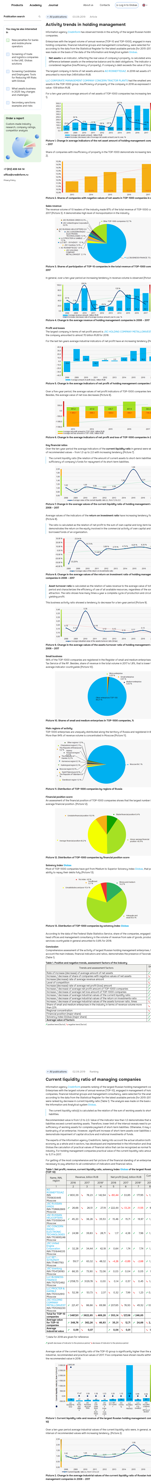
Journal (53, 5)
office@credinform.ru (16, 174)
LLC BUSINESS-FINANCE (55, 1278)
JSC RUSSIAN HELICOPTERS (55, 1216)
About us (88, 5)
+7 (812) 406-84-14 (14, 169)
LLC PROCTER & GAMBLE (56, 1290)
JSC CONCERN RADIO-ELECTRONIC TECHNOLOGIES (56, 1230)
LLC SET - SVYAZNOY (53, 1259)
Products (17, 5)
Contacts (105, 5)
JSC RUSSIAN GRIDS (54, 1205)
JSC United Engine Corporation (53, 1246)
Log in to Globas (126, 5)
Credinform (74, 32)
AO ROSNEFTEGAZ (115, 71)
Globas (133, 52)
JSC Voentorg (54, 1268)
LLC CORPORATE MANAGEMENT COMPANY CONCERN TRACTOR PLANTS (87, 80)
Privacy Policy (9, 180)
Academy (36, 5)
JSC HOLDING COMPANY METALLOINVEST (56, 1302)
